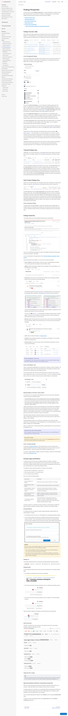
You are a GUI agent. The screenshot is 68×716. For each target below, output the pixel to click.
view (33, 453)
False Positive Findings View (30, 21)
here (43, 109)
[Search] (22, 2)
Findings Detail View (29, 22)
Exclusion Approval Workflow (31, 24)
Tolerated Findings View (29, 19)
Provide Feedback (63, 713)
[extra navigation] (66, 1)
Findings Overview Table (30, 17)
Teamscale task (43, 335)
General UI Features (34, 446)
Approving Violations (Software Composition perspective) (37, 26)
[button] (8, 5)
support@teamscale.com (52, 439)
